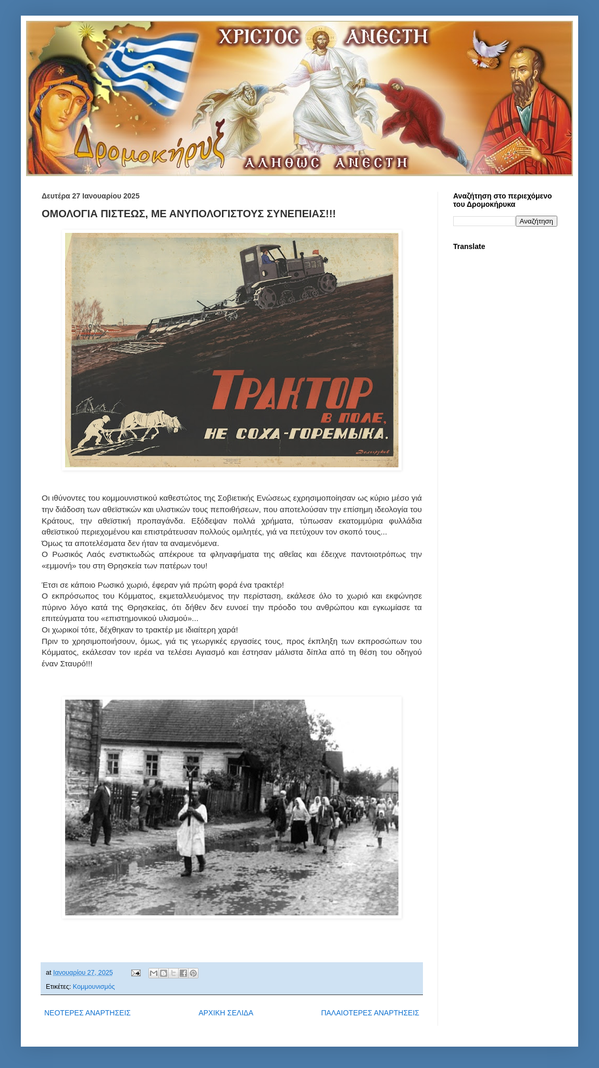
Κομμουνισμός (94, 986)
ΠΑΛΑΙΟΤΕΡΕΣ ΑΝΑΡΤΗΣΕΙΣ (370, 1013)
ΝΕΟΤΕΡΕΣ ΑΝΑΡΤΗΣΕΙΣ (87, 1013)
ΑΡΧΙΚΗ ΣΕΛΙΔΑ (225, 1013)
